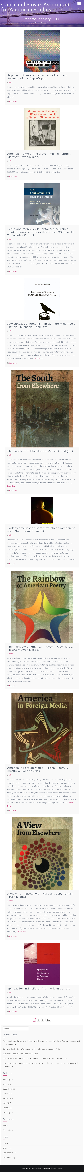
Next (48, 1020)
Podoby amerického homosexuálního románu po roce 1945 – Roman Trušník (41, 529)
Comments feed (9, 1152)
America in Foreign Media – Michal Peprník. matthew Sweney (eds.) (37, 769)
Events (5, 1125)
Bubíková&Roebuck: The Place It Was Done (20, 1053)
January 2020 (8, 1098)
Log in (5, 1143)
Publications (13, 101)
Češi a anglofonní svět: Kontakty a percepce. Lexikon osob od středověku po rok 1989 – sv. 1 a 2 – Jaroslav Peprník (40, 232)
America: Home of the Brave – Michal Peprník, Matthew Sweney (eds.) (39, 155)
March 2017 (7, 1107)
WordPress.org (9, 1157)
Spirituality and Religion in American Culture (38, 988)
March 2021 (7, 1093)
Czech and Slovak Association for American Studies (36, 7)
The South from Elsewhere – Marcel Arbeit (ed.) (40, 451)
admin (11, 82)
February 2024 (9, 1079)
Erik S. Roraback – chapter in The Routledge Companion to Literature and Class (35, 1058)
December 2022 (9, 1089)
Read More (39, 358)
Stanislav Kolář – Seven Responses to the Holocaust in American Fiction (32, 1049)
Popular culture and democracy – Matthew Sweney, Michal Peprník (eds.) (37, 77)
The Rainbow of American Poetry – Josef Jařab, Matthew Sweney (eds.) (40, 648)
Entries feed (7, 1148)
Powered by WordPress (30, 1168)
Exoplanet (47, 1168)
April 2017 (7, 1103)
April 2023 (7, 1084)
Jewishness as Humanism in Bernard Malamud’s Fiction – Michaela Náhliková (41, 325)
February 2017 (9, 1112)
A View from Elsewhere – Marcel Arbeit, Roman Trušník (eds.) (40, 895)
